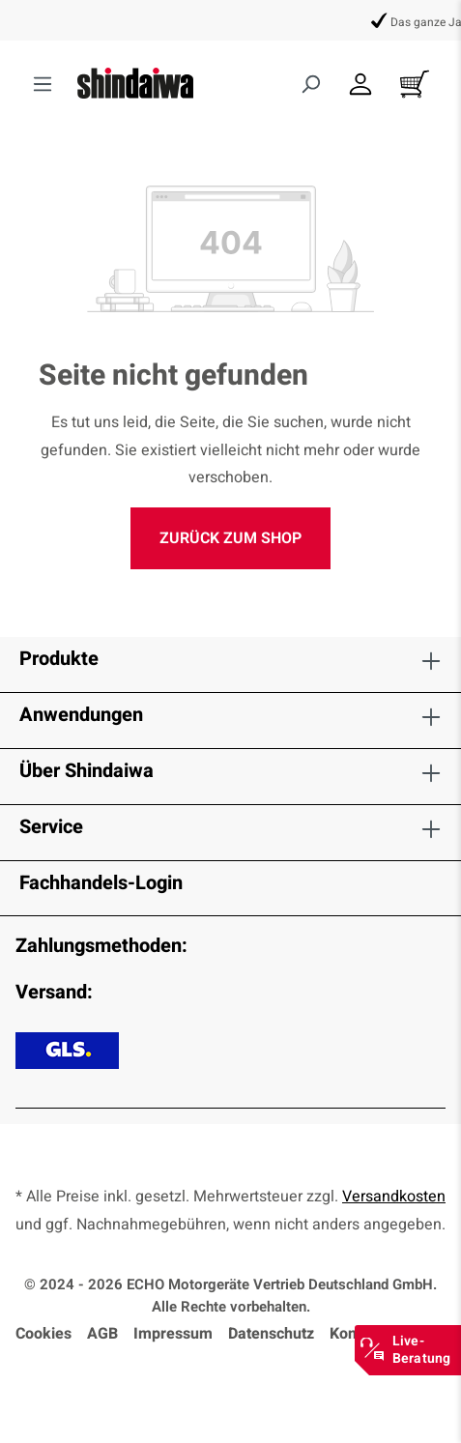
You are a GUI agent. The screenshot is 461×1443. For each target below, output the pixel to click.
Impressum (173, 1333)
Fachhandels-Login (101, 883)
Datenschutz (271, 1333)
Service (51, 827)
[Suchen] (310, 84)
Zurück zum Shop (230, 538)
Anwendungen (81, 715)
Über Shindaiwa (86, 771)
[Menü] (42, 84)
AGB (102, 1333)
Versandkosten (394, 1196)
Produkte (59, 659)
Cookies (43, 1333)
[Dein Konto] (360, 84)
